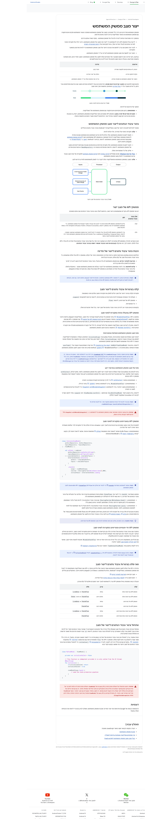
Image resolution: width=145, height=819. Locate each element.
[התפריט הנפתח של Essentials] (116, 2)
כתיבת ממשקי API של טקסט (65, 319)
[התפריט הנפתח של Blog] (60, 2)
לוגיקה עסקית (78, 154)
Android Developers (106, 19)
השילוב (72, 431)
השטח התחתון (89, 514)
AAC (75, 354)
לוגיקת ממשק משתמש (47, 137)
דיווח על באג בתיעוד (14, 816)
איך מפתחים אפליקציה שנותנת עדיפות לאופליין (93, 735)
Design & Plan (95, 19)
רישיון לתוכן (78, 747)
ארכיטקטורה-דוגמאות (63, 546)
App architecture (135, 9)
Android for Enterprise (111, 816)
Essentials (122, 2)
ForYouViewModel (54, 553)
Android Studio (9, 2)
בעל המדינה (90, 86)
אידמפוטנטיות (69, 642)
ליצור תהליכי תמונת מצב (102, 542)
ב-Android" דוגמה (101, 434)
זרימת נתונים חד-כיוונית (65, 44)
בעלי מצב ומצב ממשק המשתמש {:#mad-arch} (93, 738)
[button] (134, 15)
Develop (93, 2)
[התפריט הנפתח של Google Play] (73, 2)
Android (115, 813)
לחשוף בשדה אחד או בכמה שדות (87, 578)
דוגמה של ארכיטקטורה (76, 345)
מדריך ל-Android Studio (32, 813)
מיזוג (97, 514)
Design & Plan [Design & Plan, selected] (107, 2)
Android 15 (56, 813)
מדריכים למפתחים (34, 816)
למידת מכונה (94, 816)
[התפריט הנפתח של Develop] (88, 2)
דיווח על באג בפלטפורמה (12, 813)
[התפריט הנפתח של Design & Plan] (100, 2)
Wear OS (76, 816)
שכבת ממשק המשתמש (100, 732)
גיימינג (96, 813)
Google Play (79, 2)
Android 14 (56, 816)
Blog (64, 2)
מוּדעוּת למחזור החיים (92, 574)
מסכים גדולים (75, 813)
